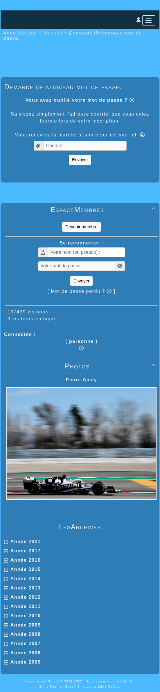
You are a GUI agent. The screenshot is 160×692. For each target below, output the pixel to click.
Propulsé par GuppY (42, 681)
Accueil (53, 32)
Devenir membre (81, 226)
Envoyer (80, 159)
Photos (111, 366)
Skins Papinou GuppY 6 (60, 686)
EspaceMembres (104, 209)
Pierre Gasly (81, 379)
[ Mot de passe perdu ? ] (81, 291)
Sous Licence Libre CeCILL (110, 681)
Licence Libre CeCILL (102, 686)
